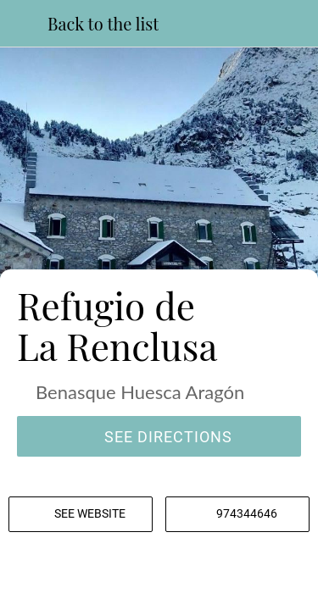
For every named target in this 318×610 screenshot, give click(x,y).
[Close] (24, 24)
